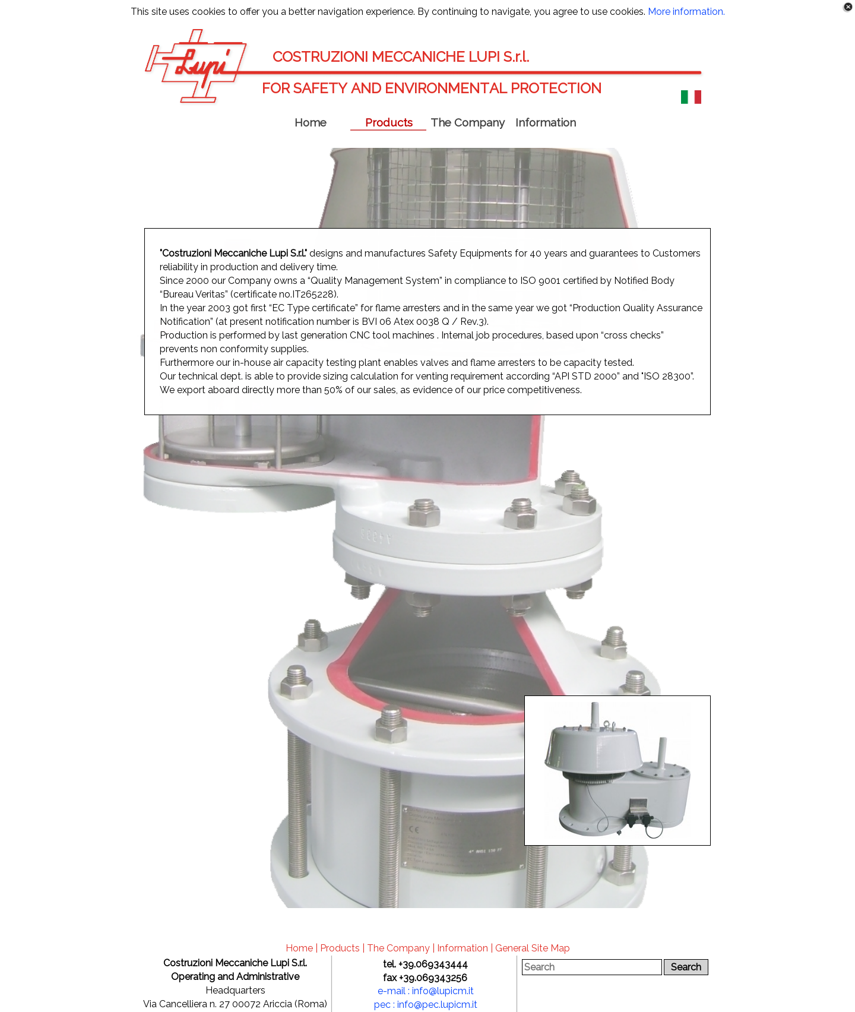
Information (462, 948)
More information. (686, 11)
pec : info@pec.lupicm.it (425, 1004)
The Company (398, 948)
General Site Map (532, 948)
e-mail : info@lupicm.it (426, 991)
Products (340, 948)
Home (299, 948)
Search (686, 967)
